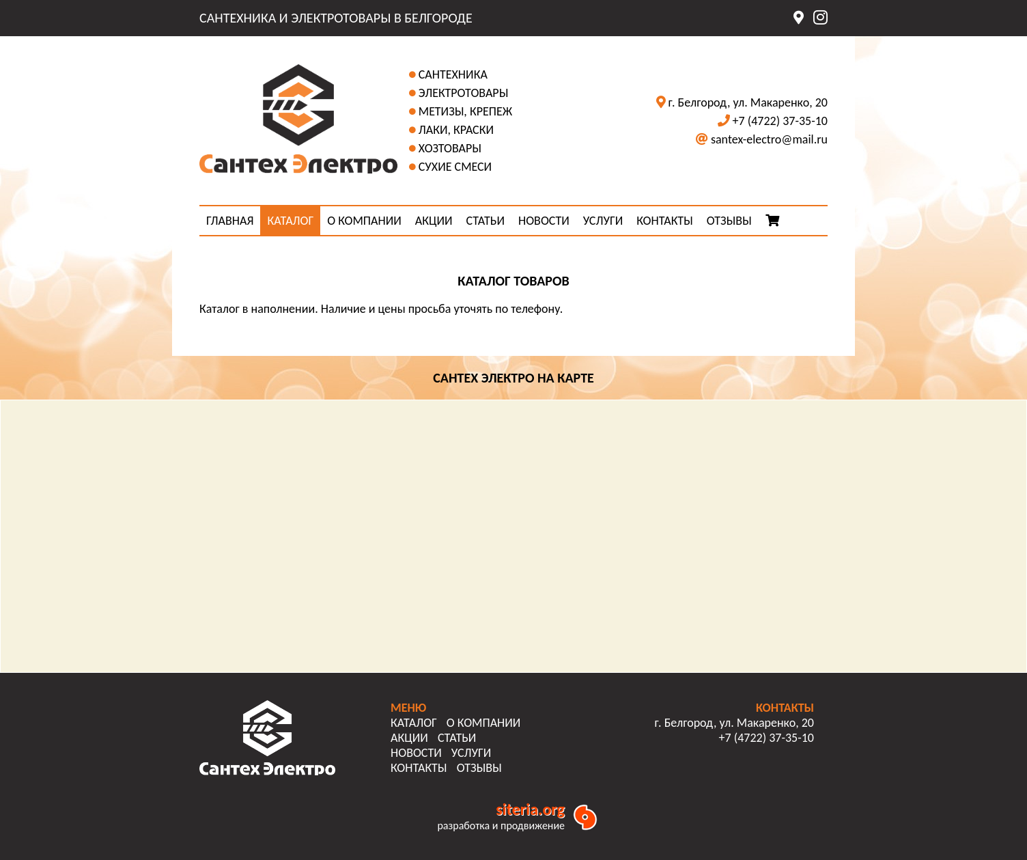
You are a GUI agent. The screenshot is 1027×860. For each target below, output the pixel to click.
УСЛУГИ (603, 220)
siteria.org (530, 809)
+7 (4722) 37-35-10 (780, 120)
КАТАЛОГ (290, 220)
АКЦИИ (434, 220)
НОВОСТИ (543, 220)
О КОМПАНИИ (364, 220)
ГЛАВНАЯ (229, 220)
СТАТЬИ (485, 220)
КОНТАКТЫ (664, 220)
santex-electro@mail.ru (769, 139)
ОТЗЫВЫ (729, 220)
